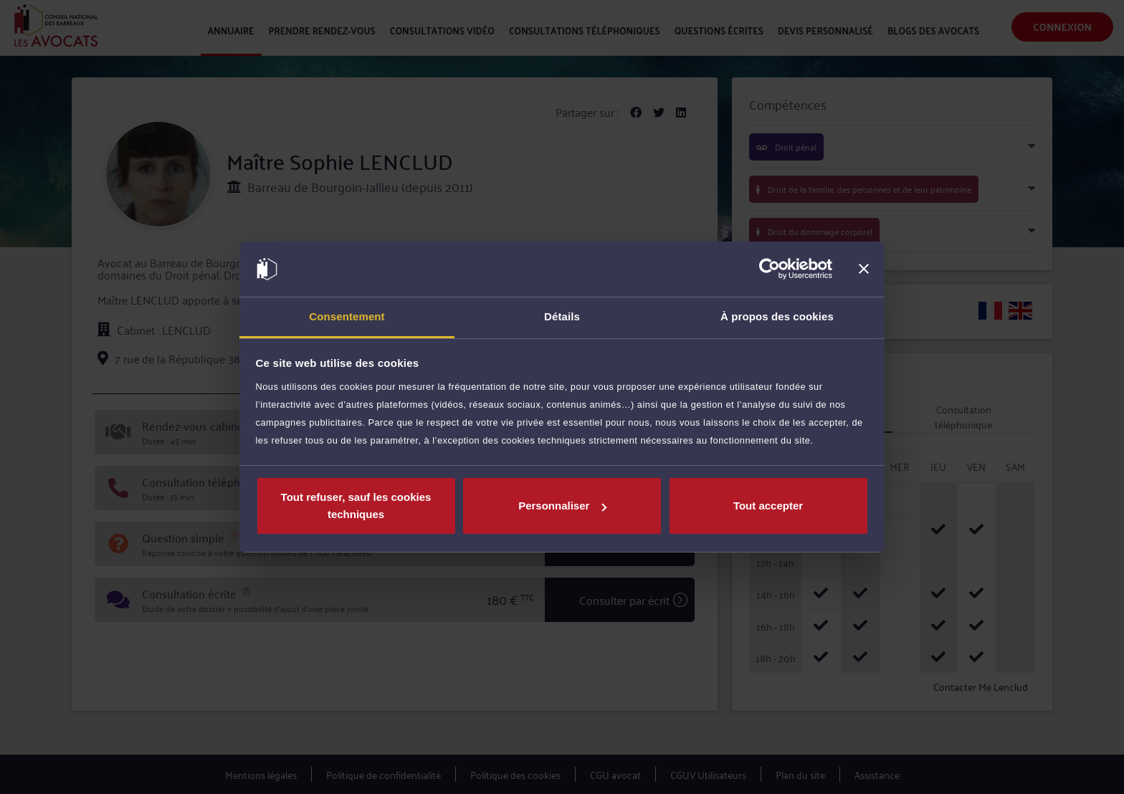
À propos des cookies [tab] (777, 316)
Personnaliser (562, 505)
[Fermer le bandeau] (864, 269)
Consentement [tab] (346, 316)
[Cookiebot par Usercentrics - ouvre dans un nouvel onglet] (769, 269)
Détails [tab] (562, 316)
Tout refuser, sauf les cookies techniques (356, 505)
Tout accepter (768, 505)
